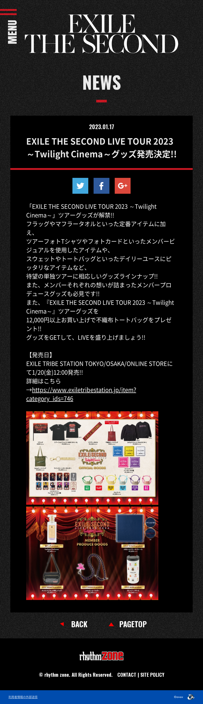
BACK (79, 624)
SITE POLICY (152, 674)
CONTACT (126, 674)
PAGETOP (133, 624)
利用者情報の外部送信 (23, 697)
